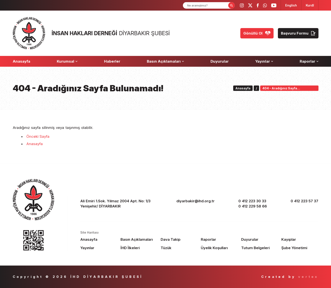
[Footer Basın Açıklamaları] (138, 239)
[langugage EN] (291, 5)
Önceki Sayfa (37, 136)
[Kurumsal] (67, 61)
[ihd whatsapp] (265, 5)
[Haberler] (112, 61)
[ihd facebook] (258, 5)
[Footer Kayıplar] (299, 239)
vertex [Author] (308, 277)
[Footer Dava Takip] (179, 239)
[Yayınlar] (264, 61)
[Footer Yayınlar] (98, 247)
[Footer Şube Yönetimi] (299, 247)
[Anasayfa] (21, 61)
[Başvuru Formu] (298, 33)
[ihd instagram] (242, 5)
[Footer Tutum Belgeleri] (259, 247)
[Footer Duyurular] (259, 239)
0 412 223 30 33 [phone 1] (252, 201)
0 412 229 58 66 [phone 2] (252, 206)
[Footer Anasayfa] (98, 239)
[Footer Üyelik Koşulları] (219, 247)
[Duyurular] (220, 61)
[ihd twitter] (250, 5)
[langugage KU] (310, 5)
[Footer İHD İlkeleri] (138, 247)
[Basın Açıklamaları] (165, 61)
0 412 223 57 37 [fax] (304, 201)
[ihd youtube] (273, 5)
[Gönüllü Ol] (257, 33)
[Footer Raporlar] (219, 239)
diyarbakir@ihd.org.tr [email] (195, 201)
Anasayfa (34, 144)
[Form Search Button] (231, 5)
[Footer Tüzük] (179, 247)
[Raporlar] (309, 61)
